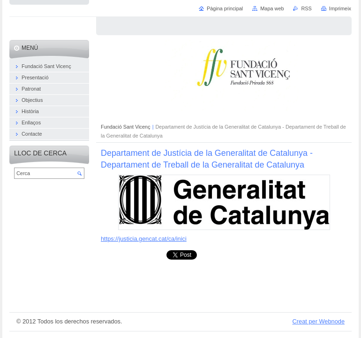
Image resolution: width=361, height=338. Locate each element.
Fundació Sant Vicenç (125, 127)
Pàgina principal (225, 8)
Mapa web (272, 8)
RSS (306, 8)
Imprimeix (340, 8)
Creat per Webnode (319, 321)
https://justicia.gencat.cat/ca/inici (144, 238)
